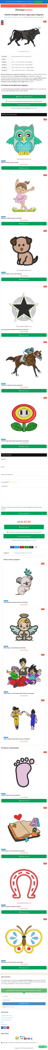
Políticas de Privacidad (10, 1006)
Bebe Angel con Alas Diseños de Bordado (15, 647)
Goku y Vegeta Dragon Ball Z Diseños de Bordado (17, 739)
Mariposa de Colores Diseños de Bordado (12, 962)
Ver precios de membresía (24, 104)
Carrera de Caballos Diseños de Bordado (12, 385)
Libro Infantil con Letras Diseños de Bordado (13, 851)
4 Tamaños (17, 553)
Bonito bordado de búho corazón (10, 162)
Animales (15, 17)
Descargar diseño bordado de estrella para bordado (14, 329)
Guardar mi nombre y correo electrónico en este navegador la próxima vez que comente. (21, 508)
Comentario (4, 486)
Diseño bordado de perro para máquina (11, 273)
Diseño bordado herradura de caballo (11, 906)
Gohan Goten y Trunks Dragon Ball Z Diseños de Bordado (19, 693)
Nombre (3, 459)
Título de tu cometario (7, 474)
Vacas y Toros (21, 17)
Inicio (5, 17)
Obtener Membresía (6, 1020)
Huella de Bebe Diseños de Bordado (10, 795)
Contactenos (4, 1024)
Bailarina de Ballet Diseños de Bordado (11, 218)
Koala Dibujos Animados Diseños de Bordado (16, 602)
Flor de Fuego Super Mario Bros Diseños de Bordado (15, 441)
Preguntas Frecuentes (6, 1015)
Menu (24, 6)
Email (3, 467)
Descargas (10, 17)
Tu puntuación (5, 482)
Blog (2, 1022)
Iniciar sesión (33, 108)
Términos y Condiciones (7, 1017)
